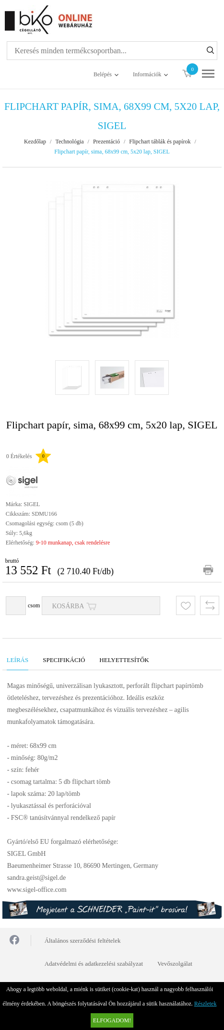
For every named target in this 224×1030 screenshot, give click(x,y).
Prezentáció (106, 141)
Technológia (69, 141)
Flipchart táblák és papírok (159, 141)
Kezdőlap (35, 141)
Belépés (103, 74)
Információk (147, 74)
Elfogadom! (112, 1020)
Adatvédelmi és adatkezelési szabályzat (94, 963)
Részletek (205, 1003)
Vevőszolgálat (174, 963)
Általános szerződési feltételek (83, 940)
